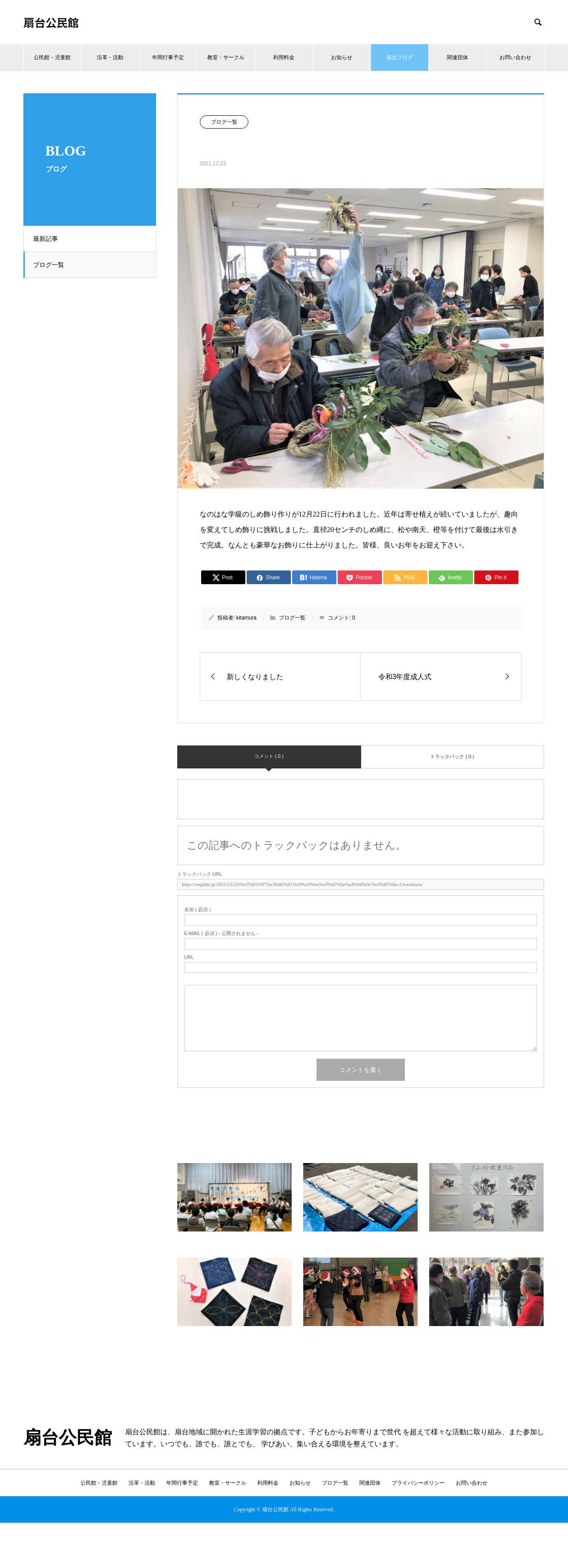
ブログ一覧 (52, 264)
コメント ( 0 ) (269, 756)
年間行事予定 (168, 57)
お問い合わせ (515, 57)
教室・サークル (225, 57)
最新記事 (49, 238)
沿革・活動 (110, 57)
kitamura (246, 618)
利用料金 (283, 57)
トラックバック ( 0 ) (452, 756)
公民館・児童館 (52, 57)
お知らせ (341, 57)
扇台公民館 (51, 22)
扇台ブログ (399, 57)
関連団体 (457, 57)
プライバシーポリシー (418, 1483)
